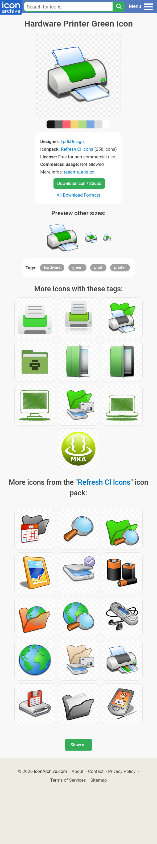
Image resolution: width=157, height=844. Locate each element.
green (77, 267)
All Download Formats (79, 195)
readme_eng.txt (79, 172)
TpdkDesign (72, 141)
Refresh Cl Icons (77, 149)
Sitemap (98, 780)
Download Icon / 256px (79, 183)
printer (120, 267)
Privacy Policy (121, 771)
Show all (78, 744)
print (98, 267)
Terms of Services (68, 780)
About (78, 771)
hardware (52, 267)
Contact (96, 771)
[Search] (119, 7)
